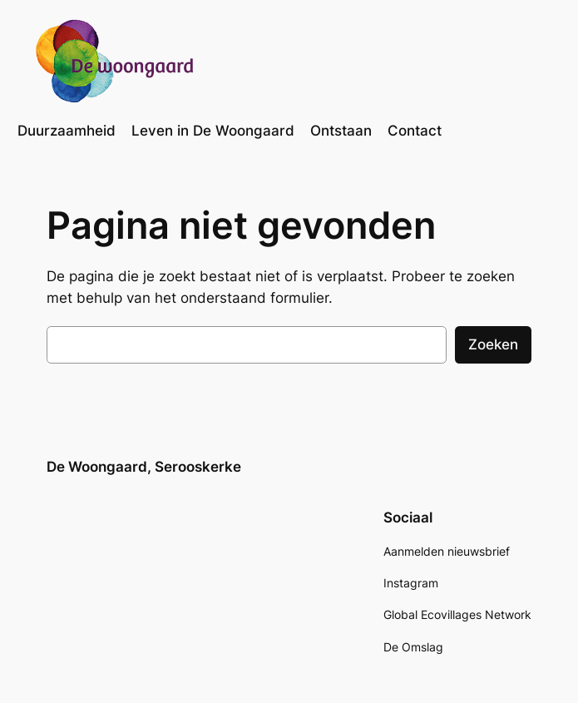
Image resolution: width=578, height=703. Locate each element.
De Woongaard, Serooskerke (144, 466)
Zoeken (493, 344)
